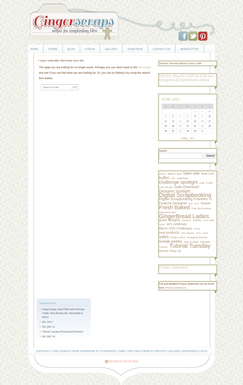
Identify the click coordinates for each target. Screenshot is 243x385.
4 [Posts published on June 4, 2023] (165, 116)
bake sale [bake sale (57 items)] (192, 173)
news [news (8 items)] (198, 233)
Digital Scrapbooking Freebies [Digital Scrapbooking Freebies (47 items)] (183, 199)
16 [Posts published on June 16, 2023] (202, 121)
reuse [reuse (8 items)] (205, 233)
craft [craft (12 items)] (201, 182)
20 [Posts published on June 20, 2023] (180, 126)
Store (53, 49)
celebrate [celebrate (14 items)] (182, 178)
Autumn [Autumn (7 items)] (162, 174)
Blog (71, 49)
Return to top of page (124, 361)
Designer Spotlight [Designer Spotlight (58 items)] (174, 191)
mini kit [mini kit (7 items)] (197, 229)
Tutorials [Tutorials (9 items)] (163, 247)
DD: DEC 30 (48, 336)
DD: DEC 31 (48, 327)
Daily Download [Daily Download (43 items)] (186, 187)
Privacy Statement (175, 287)
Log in (203, 351)
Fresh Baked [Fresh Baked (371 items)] (174, 207)
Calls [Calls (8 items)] (172, 178)
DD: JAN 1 (47, 322)
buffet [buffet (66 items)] (164, 178)
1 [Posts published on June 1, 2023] (195, 111)
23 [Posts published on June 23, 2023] (202, 126)
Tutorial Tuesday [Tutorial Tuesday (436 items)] (189, 246)
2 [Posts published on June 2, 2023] (202, 111)
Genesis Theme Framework (77, 351)
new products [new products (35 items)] (169, 232)
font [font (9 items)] (191, 203)
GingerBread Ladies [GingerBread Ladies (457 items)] (184, 216)
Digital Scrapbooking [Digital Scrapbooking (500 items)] (185, 195)
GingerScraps (121, 22)
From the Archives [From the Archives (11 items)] (201, 208)
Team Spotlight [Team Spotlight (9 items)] (191, 242)
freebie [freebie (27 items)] (206, 203)
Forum (90, 49)
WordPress (190, 351)
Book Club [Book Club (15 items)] (207, 173)
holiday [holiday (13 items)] (197, 220)
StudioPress (108, 351)
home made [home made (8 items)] (208, 220)
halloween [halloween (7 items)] (186, 220)
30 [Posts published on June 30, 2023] (202, 131)
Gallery (111, 49)
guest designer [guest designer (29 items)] (169, 220)
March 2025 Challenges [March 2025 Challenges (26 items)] (175, 228)
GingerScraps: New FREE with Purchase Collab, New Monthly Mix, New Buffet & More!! (63, 313)
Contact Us (161, 49)
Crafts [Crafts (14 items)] (209, 182)
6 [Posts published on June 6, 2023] (180, 116)
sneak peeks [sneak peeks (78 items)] (170, 241)
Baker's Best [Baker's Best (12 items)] (175, 173)
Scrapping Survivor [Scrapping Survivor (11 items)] (197, 237)
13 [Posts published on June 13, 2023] (180, 121)
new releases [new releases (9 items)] (187, 233)
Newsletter (189, 49)
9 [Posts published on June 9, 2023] (202, 116)
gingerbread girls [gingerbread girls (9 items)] (167, 212)
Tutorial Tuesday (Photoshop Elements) (62, 331)
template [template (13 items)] (205, 241)
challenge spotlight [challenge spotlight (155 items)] (178, 182)
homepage (144, 67)
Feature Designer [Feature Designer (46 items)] (173, 203)
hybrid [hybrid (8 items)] (162, 224)
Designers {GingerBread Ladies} (184, 80)
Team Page (135, 49)
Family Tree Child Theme (134, 351)
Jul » (192, 138)
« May (184, 138)
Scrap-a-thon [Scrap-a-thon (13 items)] (177, 237)
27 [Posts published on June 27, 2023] (180, 131)
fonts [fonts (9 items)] (196, 203)
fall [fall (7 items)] (210, 199)
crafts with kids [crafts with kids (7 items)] (166, 187)
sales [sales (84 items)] (164, 237)
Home (34, 49)
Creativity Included (167, 351)
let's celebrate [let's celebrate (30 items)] (177, 224)
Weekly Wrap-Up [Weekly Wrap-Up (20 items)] (170, 250)
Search (163, 150)
